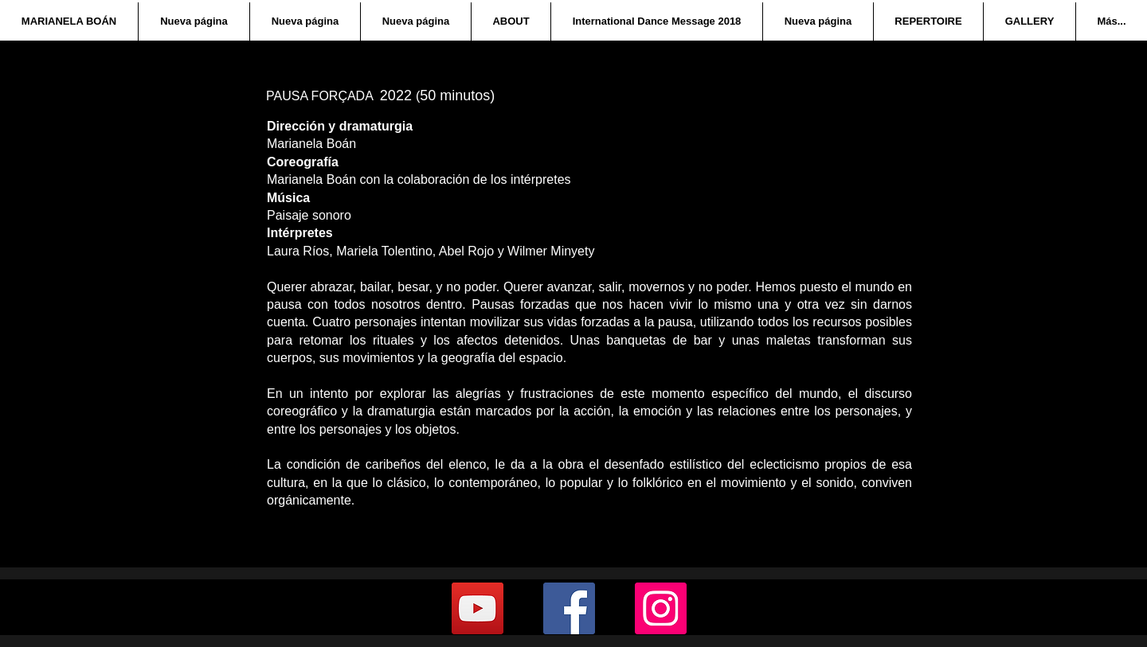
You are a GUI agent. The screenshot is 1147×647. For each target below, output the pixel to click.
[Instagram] (661, 608)
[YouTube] (477, 608)
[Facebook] (569, 608)
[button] (510, 21)
